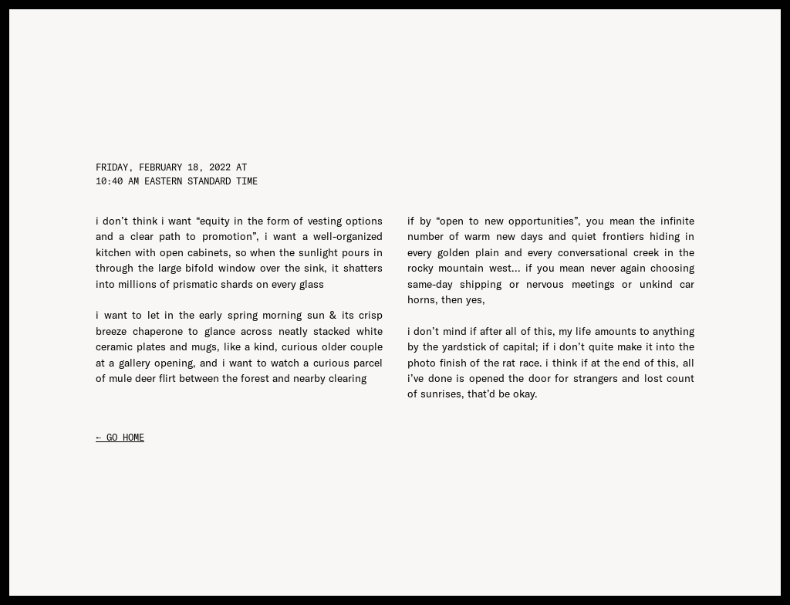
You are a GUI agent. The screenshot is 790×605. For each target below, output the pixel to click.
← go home (120, 437)
